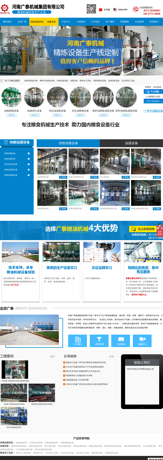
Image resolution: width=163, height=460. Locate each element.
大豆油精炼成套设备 (24, 449)
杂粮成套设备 (114, 81)
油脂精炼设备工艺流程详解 (77, 380)
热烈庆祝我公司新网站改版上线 (140, 369)
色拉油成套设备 (64, 446)
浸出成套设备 (50, 446)
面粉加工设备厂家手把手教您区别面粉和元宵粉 (86, 362)
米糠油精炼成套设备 (132, 446)
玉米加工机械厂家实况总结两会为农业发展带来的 (87, 384)
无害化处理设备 (10, 164)
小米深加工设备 (51, 453)
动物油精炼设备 (10, 175)
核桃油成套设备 (32, 81)
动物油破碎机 (9, 159)
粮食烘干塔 (38, 453)
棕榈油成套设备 (80, 446)
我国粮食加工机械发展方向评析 (79, 376)
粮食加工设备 (86, 81)
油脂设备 (75, 81)
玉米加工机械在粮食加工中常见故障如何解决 (85, 367)
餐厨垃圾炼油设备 (48, 81)
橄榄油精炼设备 (95, 446)
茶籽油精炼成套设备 (43, 449)
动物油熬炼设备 (10, 170)
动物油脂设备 (63, 81)
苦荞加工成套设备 (23, 453)
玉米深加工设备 (129, 81)
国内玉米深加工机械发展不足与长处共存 (83, 371)
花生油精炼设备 (149, 446)
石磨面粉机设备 (100, 81)
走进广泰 (22, 22)
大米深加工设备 (67, 453)
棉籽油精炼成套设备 (112, 446)
